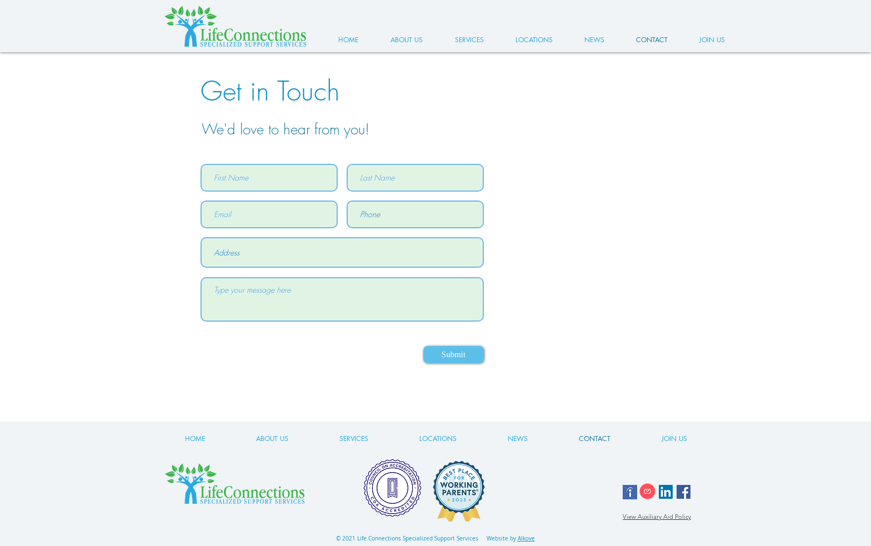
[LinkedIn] (666, 492)
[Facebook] (683, 492)
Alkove (526, 538)
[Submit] (453, 354)
